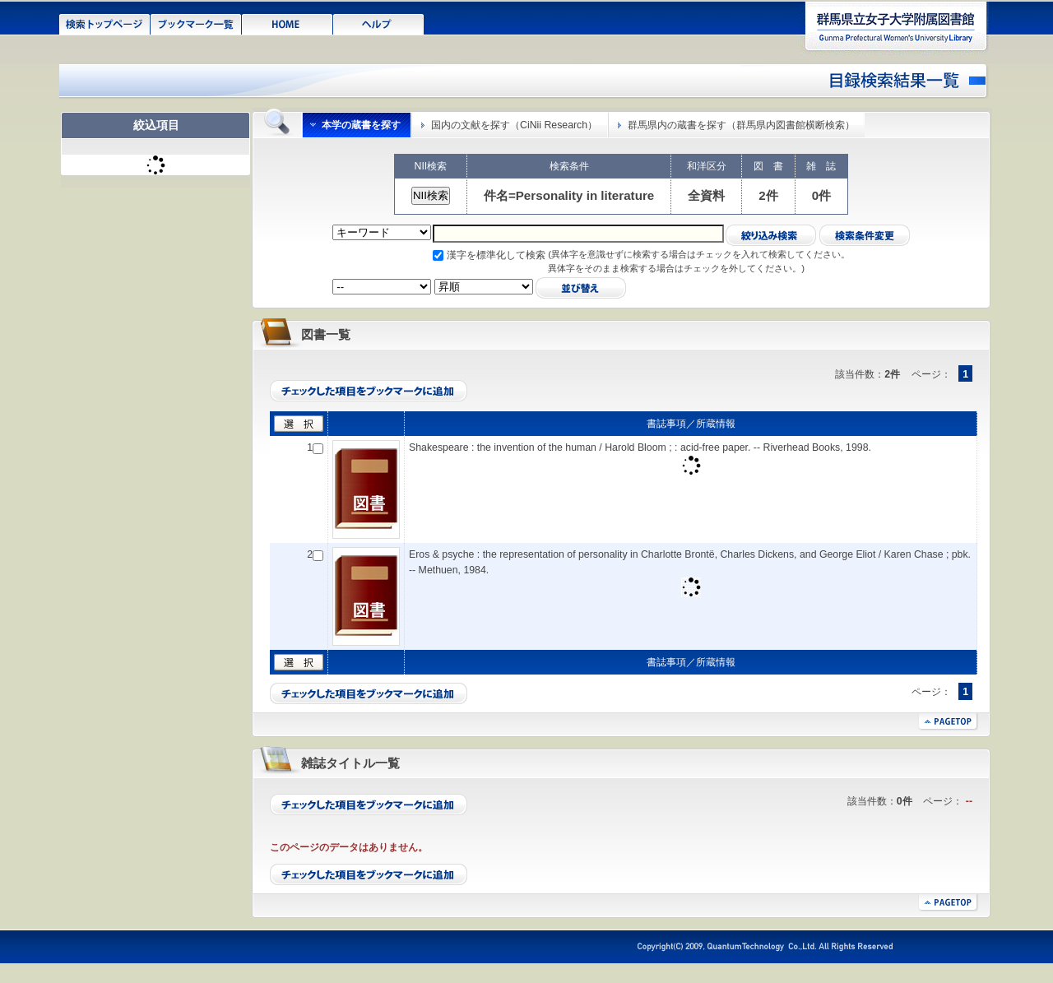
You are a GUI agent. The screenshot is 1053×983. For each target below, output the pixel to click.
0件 (821, 195)
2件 (767, 195)
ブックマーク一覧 (196, 23)
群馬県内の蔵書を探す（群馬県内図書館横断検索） (741, 125)
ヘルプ (378, 23)
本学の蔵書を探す (361, 125)
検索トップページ (105, 23)
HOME (287, 23)
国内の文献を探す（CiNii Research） (514, 125)
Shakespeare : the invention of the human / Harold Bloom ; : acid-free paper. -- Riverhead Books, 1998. (640, 447)
